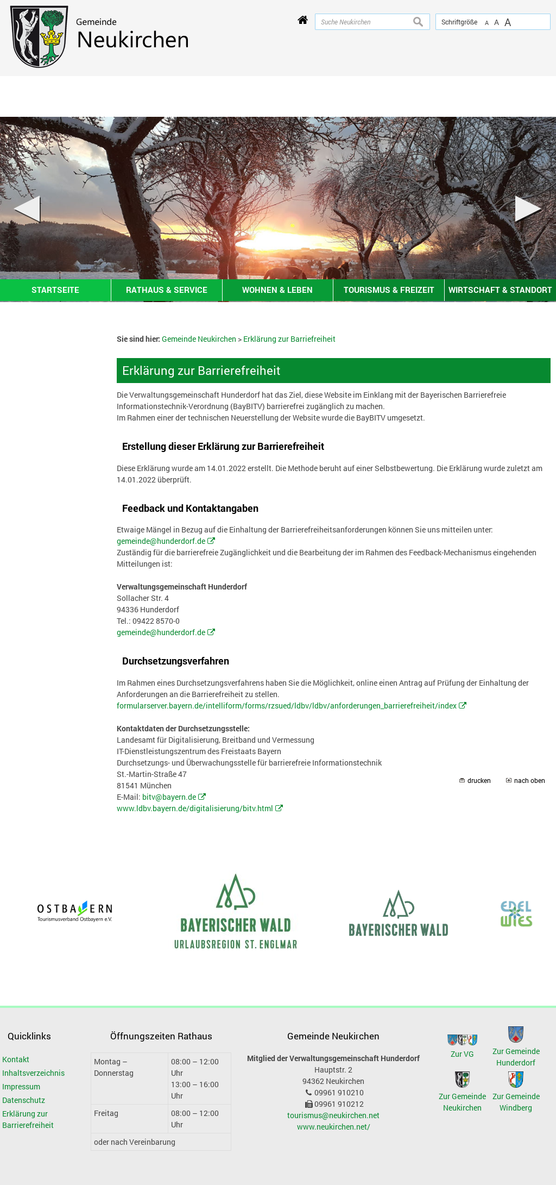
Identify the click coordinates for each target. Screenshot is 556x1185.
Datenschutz (23, 1100)
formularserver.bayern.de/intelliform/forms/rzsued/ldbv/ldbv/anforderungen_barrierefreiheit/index (287, 705)
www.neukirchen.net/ (333, 1126)
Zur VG (462, 1054)
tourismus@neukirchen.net (333, 1115)
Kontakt (15, 1059)
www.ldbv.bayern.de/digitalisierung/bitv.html (195, 808)
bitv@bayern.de (169, 797)
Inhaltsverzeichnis (33, 1073)
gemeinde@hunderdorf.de (161, 541)
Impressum (21, 1086)
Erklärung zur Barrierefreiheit (28, 1119)
